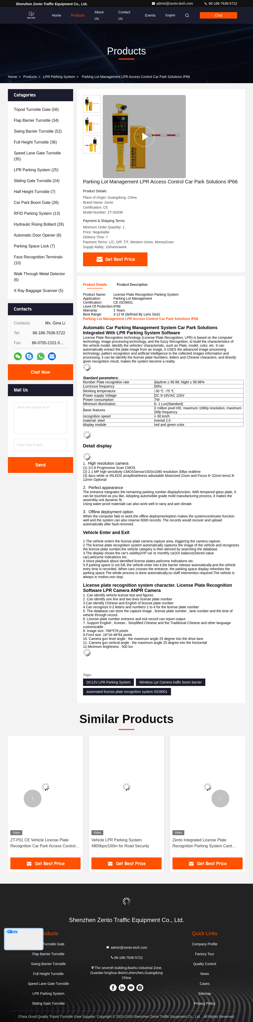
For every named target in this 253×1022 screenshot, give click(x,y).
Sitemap (204, 994)
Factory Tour (204, 954)
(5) (38, 291)
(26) (36, 202)
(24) (37, 181)
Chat (218, 15)
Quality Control (204, 964)
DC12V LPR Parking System (108, 682)
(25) (36, 170)
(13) (37, 213)
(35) (37, 156)
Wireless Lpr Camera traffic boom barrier (170, 682)
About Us (99, 15)
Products (77, 15)
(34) (36, 120)
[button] (33, 798)
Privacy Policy (204, 1003)
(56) (36, 109)
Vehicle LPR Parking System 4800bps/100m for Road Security (120, 843)
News (204, 974)
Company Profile (204, 944)
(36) (35, 142)
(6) (37, 235)
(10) (38, 260)
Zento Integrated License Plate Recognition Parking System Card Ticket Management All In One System (206, 843)
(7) (34, 192)
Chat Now (40, 372)
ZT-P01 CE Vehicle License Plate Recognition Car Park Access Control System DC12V (42, 843)
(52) (38, 131)
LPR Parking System (59, 77)
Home (56, 15)
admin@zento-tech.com (172, 3)
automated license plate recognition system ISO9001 (127, 692)
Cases (205, 984)
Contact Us (124, 15)
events (150, 15)
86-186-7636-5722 (220, 3)
